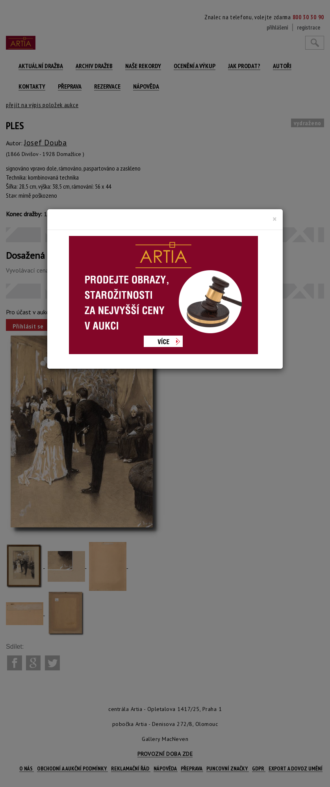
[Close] (275, 219)
